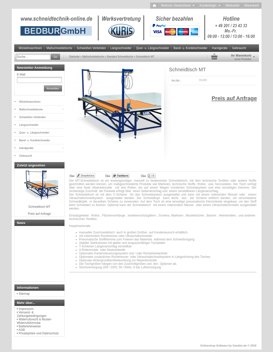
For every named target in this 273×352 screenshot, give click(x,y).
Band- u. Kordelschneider (190, 48)
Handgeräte (220, 48)
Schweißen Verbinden (91, 48)
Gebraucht (239, 48)
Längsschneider (121, 48)
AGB (21, 330)
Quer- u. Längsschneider (152, 48)
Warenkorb (251, 5)
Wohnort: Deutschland (178, 5)
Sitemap (24, 293)
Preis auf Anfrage (234, 98)
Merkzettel (232, 5)
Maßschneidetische (59, 48)
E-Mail (21, 74)
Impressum (26, 309)
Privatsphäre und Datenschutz (39, 333)
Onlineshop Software (214, 345)
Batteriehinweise (30, 326)
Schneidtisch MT (39, 207)
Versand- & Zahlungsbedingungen (32, 314)
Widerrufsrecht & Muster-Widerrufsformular (34, 321)
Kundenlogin (210, 5)
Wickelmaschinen (30, 48)
